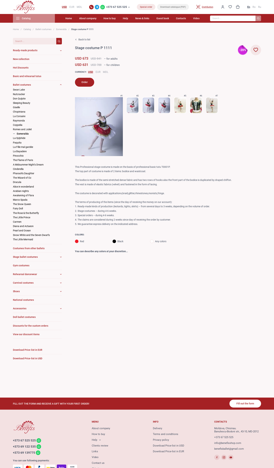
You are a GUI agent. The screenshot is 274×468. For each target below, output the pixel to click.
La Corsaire (19, 116)
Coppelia (17, 125)
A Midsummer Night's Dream (28, 164)
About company (87, 18)
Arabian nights (21, 191)
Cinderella (18, 169)
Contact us (98, 463)
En (248, 7)
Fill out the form (245, 403)
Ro (254, 7)
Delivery (157, 428)
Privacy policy (161, 439)
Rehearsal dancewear (25, 274)
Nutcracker (19, 94)
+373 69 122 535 (24, 446)
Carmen (17, 221)
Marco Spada (20, 199)
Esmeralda (61, 29)
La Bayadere (20, 151)
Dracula (17, 182)
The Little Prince (21, 217)
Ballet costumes (43, 29)
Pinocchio (18, 155)
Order (84, 82)
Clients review (100, 445)
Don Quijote (19, 98)
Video (196, 18)
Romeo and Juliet (22, 129)
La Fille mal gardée (23, 147)
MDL (105, 72)
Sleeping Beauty (21, 103)
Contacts (181, 18)
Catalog (27, 29)
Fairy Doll (18, 208)
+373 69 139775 (24, 452)
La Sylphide (19, 138)
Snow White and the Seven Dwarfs (31, 235)
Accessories (19, 308)
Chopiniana (19, 111)
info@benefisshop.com (227, 443)
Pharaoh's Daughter (23, 173)
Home (68, 18)
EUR (98, 72)
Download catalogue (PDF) (173, 7)
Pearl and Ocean (22, 230)
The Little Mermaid (23, 239)
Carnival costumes (23, 282)
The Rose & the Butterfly (26, 213)
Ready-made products (25, 50)
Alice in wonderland (23, 186)
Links (95, 451)
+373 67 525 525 (116, 7)
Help (125, 18)
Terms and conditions (165, 434)
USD (90, 72)
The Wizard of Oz (22, 177)
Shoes (16, 291)
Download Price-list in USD (168, 445)
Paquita (17, 142)
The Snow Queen (22, 204)
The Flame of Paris (23, 160)
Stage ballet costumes (25, 256)
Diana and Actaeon (23, 226)
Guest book (162, 18)
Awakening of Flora (23, 195)
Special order (146, 7)
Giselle (16, 107)
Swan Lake (19, 89)
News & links (142, 18)
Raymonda (19, 120)
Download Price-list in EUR (168, 451)
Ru (259, 7)
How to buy (109, 18)
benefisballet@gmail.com (229, 448)
